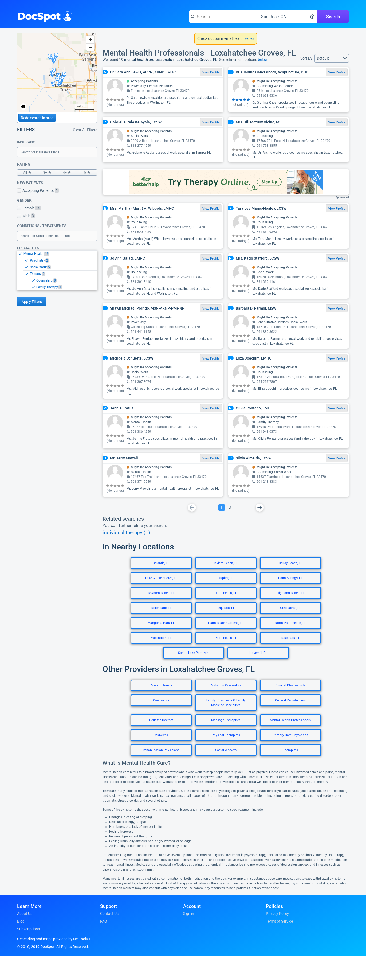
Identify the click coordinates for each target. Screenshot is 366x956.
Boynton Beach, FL (161, 593)
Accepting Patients (38, 190)
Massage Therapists (225, 720)
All (27, 172)
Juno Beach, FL (226, 593)
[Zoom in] (90, 39)
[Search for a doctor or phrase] (221, 16)
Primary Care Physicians (290, 735)
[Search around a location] (285, 16)
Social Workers (226, 750)
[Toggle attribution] (23, 106)
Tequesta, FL (226, 608)
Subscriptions (28, 929)
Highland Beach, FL (290, 593)
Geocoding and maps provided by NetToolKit (53, 939)
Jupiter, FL (225, 578)
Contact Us (109, 913)
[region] (57, 72)
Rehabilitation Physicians (161, 750)
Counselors (161, 700)
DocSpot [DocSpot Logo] (43, 15)
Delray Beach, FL (290, 563)
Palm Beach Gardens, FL (225, 623)
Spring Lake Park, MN (193, 653)
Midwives (161, 735)
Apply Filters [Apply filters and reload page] (32, 301)
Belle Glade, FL (161, 608)
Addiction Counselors (225, 685)
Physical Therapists (226, 735)
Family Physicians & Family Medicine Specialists (226, 703)
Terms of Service (279, 921)
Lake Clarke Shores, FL (161, 578)
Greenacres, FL (290, 608)
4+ (67, 172)
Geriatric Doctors (161, 720)
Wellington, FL (161, 638)
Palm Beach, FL (226, 638)
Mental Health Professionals (290, 720)
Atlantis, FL (161, 563)
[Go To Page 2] (230, 507)
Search (333, 16)
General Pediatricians (290, 700)
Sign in (188, 913)
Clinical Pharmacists (290, 685)
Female (29, 208)
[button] (331, 58)
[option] (60, 254)
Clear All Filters (85, 130)
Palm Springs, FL (290, 578)
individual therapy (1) (126, 533)
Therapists (290, 750)
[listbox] (57, 270)
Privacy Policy (277, 913)
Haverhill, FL (258, 653)
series (249, 38)
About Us (24, 913)
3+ (47, 172)
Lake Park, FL (290, 638)
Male (26, 215)
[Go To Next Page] (260, 508)
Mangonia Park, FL (161, 623)
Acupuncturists (161, 685)
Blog (21, 921)
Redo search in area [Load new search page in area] (37, 118)
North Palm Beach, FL (290, 623)
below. (263, 59)
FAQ (103, 921)
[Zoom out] (90, 47)
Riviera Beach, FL (226, 563)
